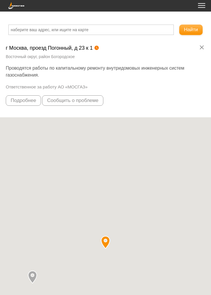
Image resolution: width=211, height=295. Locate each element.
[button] (32, 277)
